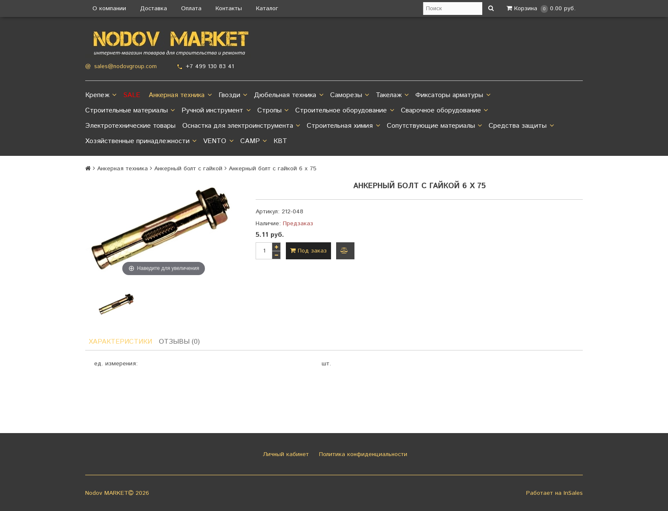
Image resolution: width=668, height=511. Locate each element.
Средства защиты (521, 126)
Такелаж (392, 95)
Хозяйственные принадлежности (140, 141)
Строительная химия (343, 126)
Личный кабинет (285, 454)
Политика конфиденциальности (362, 454)
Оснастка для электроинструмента (241, 126)
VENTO (218, 141)
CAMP (253, 141)
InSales (573, 493)
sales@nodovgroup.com (125, 67)
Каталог (267, 8)
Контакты (229, 8)
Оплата (191, 8)
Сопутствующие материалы (434, 126)
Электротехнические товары (130, 126)
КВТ (280, 141)
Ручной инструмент (215, 110)
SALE (131, 95)
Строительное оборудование (344, 110)
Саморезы (349, 95)
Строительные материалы (130, 110)
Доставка (153, 8)
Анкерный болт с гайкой (188, 168)
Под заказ (308, 251)
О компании (109, 8)
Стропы (272, 110)
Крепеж (100, 95)
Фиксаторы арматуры (452, 95)
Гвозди (233, 95)
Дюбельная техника (288, 95)
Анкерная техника (180, 95)
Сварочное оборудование (444, 110)
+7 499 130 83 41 (210, 66)
